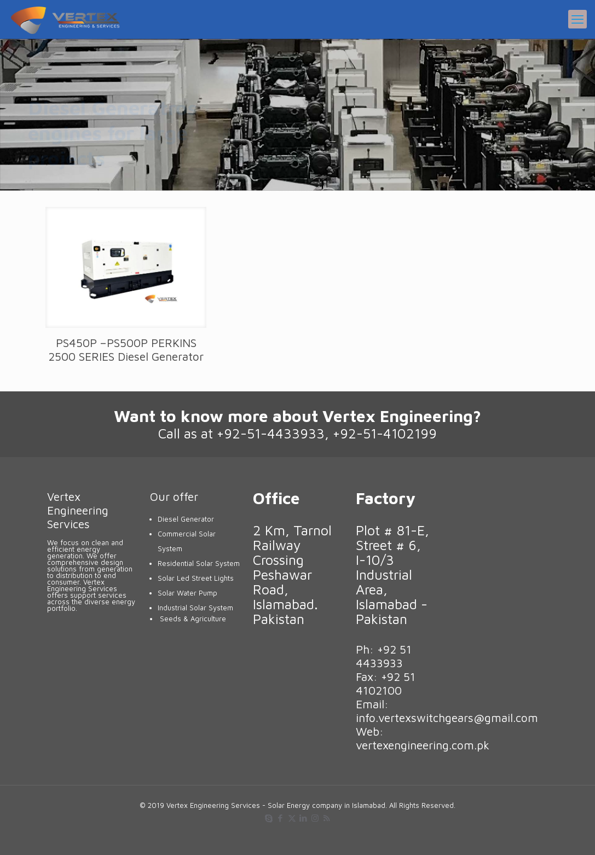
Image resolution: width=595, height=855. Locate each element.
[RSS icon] (326, 818)
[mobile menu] (577, 19)
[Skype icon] (269, 818)
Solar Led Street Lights (196, 578)
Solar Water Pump (187, 592)
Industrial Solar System (195, 607)
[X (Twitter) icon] (292, 818)
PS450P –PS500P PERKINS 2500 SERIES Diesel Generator (126, 349)
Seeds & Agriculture (193, 618)
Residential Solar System (199, 563)
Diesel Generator (186, 519)
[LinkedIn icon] (303, 818)
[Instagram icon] (315, 818)
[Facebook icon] (280, 818)
